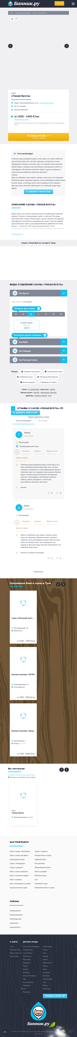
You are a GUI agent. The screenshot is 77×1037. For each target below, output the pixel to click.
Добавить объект (55, 996)
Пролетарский (16, 919)
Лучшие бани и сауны (43, 855)
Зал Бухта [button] (40, 293)
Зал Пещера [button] (40, 350)
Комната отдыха (40, 395)
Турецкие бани (40, 859)
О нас (12, 946)
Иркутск (26, 969)
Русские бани (40, 863)
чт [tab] (38, 314)
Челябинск (26, 985)
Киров (45, 959)
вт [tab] (23, 314)
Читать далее (16, 234)
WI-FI (49, 395)
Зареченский (15, 927)
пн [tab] (16, 314)
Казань (45, 950)
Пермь (25, 966)
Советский (14, 923)
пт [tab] (46, 314)
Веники (36, 392)
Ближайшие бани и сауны (44, 887)
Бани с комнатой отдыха (19, 875)
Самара (45, 956)
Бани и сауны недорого (19, 871)
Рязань (45, 985)
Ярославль (26, 992)
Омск (44, 953)
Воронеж (46, 976)
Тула (11, 13)
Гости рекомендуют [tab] (23, 420)
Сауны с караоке (41, 851)
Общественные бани (43, 867)
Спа (36, 879)
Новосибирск (27, 953)
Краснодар (27, 959)
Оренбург (26, 972)
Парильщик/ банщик (48, 392)
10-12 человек (20, 106)
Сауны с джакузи (16, 867)
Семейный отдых (26, 377)
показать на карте (47, 103)
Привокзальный (16, 915)
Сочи (44, 982)
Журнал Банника (16, 953)
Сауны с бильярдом (17, 863)
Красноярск (27, 956)
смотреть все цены (21, 119)
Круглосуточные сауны (18, 887)
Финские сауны (40, 875)
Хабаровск (27, 963)
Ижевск (45, 966)
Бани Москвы (47, 946)
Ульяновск (46, 989)
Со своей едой (33, 389)
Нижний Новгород (29, 976)
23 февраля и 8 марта (48, 382)
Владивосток (47, 963)
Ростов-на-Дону (28, 982)
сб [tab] (53, 314)
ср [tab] (31, 314)
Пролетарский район (22, 13)
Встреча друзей (29, 382)
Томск (45, 969)
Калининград (47, 979)
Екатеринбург (28, 950)
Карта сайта (14, 956)
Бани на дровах (41, 871)
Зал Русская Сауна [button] (40, 359)
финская (24, 109)
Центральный (16, 910)
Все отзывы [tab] (42, 420)
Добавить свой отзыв (38, 192)
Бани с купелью (16, 879)
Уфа (24, 979)
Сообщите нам (43, 123)
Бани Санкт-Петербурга (31, 946)
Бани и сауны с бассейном (20, 851)
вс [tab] (61, 314)
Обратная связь (15, 950)
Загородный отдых (54, 371)
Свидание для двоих (32, 371)
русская (17, 109)
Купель (52, 389)
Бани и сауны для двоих (19, 855)
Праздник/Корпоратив (49, 377)
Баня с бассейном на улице (20, 883)
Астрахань (46, 972)
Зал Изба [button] (40, 342)
